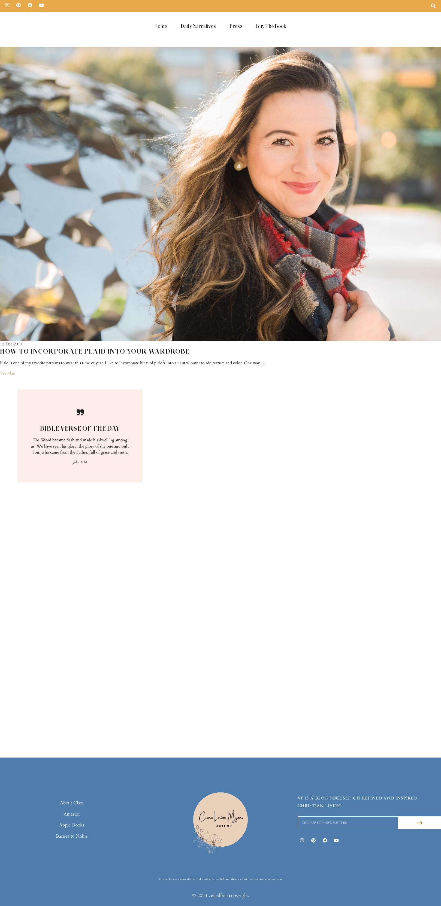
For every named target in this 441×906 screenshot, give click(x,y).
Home (161, 26)
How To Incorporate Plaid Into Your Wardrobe (95, 351)
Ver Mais (7, 373)
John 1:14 (80, 462)
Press (236, 26)
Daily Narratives (198, 26)
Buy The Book (271, 26)
